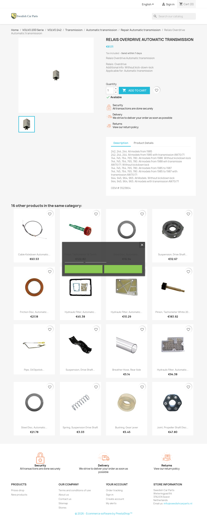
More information (74, 260)
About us (64, 494)
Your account (117, 484)
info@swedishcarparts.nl (178, 503)
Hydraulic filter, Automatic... (80, 312)
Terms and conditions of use (75, 490)
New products (19, 494)
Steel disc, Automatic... (34, 427)
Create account (115, 499)
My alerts (111, 503)
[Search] (174, 16)
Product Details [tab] (143, 143)
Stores (62, 507)
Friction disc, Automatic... (34, 312)
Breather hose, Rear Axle (126, 369)
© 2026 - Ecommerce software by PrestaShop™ (103, 513)
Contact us (65, 499)
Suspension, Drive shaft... (172, 254)
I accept (123, 269)
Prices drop (17, 490)
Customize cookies (95, 260)
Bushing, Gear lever (126, 427)
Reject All (84, 269)
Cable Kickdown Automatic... (34, 254)
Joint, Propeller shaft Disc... (172, 427)
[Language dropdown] (148, 4)
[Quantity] (110, 90)
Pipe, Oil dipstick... (34, 369)
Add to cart (134, 90)
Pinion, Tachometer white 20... (172, 312)
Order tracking (114, 490)
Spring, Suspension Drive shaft (80, 427)
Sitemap (63, 503)
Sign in (109, 494)
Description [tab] (120, 143)
